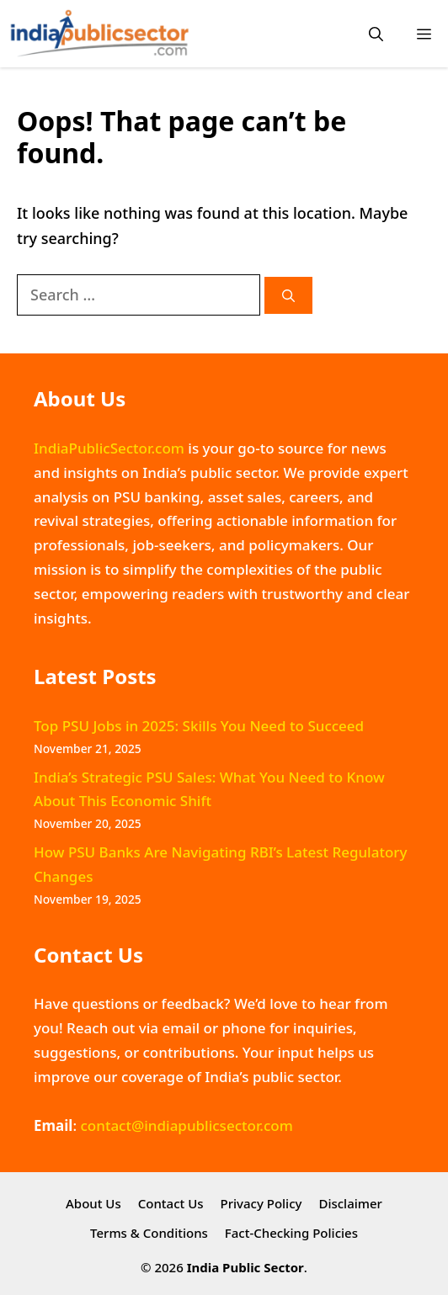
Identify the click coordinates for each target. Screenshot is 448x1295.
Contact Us (171, 1203)
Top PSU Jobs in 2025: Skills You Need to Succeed (199, 725)
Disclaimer (350, 1203)
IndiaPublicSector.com (109, 448)
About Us (93, 1203)
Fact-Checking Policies (291, 1232)
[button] (376, 34)
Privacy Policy (261, 1203)
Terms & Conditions (149, 1232)
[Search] (288, 296)
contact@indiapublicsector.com (186, 1125)
